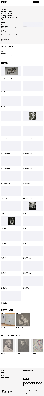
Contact (3, 372)
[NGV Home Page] (4, 2)
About (2, 370)
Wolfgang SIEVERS (8, 9)
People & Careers (5, 377)
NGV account (25, 375)
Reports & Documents (6, 378)
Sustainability (4, 374)
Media (2, 375)
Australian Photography (6, 55)
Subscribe (25, 378)
